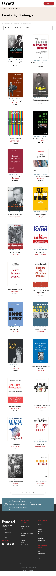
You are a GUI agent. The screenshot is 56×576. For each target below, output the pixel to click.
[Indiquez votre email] (39, 504)
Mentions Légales (8, 564)
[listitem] (3, 544)
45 (22, 492)
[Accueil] (8, 3)
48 (33, 492)
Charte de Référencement (46, 564)
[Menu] (48, 3)
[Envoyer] (50, 504)
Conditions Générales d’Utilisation (20, 564)
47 (29, 492)
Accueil (4, 8)
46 (26, 492)
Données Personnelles (34, 564)
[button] (8, 28)
